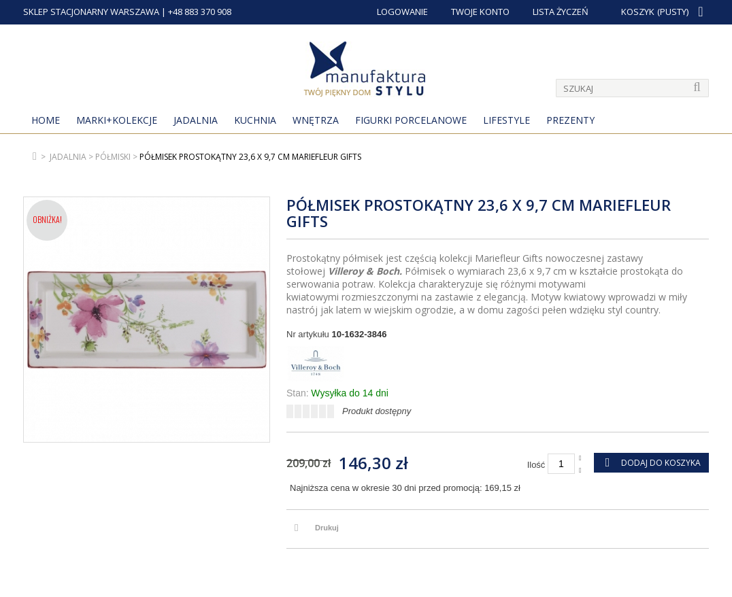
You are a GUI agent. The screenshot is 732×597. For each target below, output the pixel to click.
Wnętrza (316, 120)
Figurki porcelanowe (411, 120)
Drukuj (327, 528)
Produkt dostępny (376, 411)
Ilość (536, 464)
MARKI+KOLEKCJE (116, 120)
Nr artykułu (307, 334)
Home (45, 120)
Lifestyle (506, 120)
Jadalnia (195, 120)
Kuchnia (255, 120)
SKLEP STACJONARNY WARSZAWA (91, 11)
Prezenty (570, 120)
